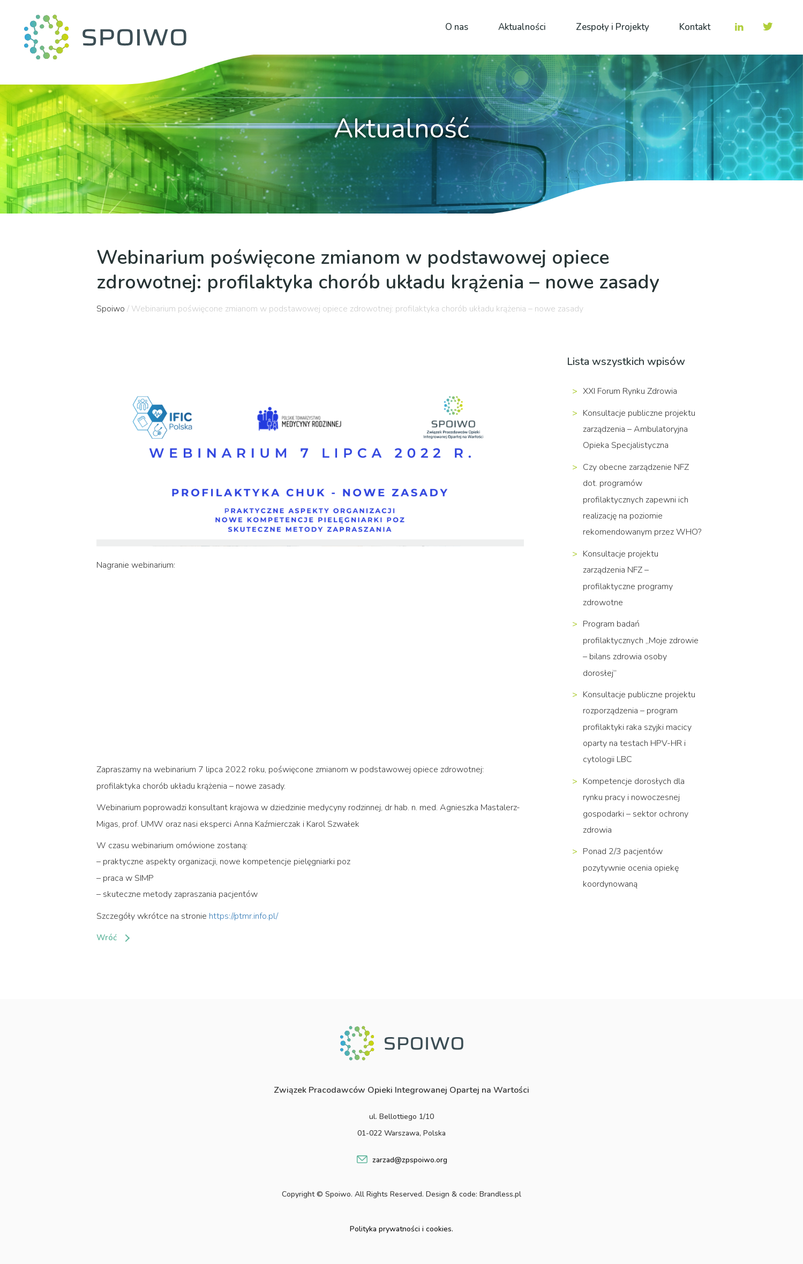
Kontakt (694, 27)
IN (739, 26)
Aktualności (522, 27)
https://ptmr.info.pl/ (243, 916)
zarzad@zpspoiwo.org (409, 1160)
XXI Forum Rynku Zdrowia (630, 391)
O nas (456, 27)
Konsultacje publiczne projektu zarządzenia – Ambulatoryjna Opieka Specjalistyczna (639, 429)
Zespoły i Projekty (612, 27)
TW (767, 26)
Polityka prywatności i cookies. (401, 1229)
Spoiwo (110, 309)
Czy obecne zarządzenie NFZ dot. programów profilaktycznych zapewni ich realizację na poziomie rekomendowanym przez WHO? (642, 499)
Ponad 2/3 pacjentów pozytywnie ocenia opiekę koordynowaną (631, 868)
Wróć (106, 937)
